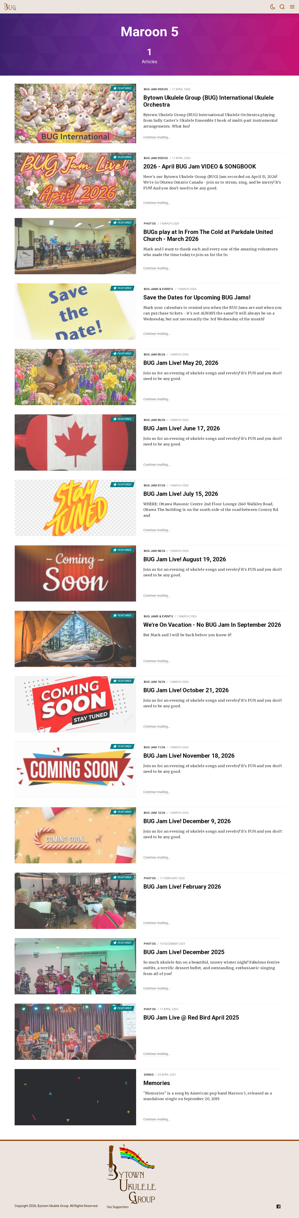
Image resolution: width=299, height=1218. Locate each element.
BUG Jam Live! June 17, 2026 (181, 428)
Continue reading (155, 137)
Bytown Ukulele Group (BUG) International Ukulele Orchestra (208, 101)
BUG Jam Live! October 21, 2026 (186, 690)
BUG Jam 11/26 (154, 747)
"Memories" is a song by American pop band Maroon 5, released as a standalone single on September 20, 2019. (207, 1096)
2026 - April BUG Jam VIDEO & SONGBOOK (199, 166)
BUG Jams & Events (158, 289)
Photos (150, 223)
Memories (156, 1083)
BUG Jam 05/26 (154, 354)
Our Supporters (118, 1207)
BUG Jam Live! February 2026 (182, 886)
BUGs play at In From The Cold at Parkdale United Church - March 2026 (208, 235)
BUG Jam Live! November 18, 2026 (189, 755)
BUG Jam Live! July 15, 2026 (180, 493)
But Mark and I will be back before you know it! (187, 635)
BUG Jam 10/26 (154, 681)
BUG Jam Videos (156, 89)
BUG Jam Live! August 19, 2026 (184, 559)
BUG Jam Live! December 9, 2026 (187, 821)
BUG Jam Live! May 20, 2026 (180, 363)
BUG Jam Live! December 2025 (184, 952)
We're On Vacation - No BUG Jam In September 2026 (212, 624)
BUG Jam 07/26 (154, 485)
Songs (149, 1074)
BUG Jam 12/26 (154, 812)
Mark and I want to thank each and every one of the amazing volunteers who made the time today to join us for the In (210, 252)
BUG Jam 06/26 (154, 420)
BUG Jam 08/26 (154, 551)
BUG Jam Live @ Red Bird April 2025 (191, 1017)
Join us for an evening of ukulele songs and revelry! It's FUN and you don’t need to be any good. (212, 376)
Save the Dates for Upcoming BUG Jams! (196, 297)
